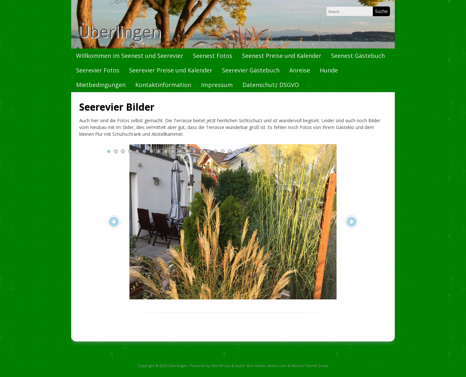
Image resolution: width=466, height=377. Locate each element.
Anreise (299, 70)
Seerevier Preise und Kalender (170, 70)
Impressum (217, 85)
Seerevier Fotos (97, 70)
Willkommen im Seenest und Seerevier (129, 55)
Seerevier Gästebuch (251, 70)
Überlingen (119, 31)
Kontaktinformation (163, 85)
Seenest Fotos (212, 55)
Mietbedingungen (101, 85)
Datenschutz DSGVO (270, 85)
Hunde (329, 70)
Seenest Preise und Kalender (281, 55)
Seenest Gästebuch (358, 55)
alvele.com (276, 365)
